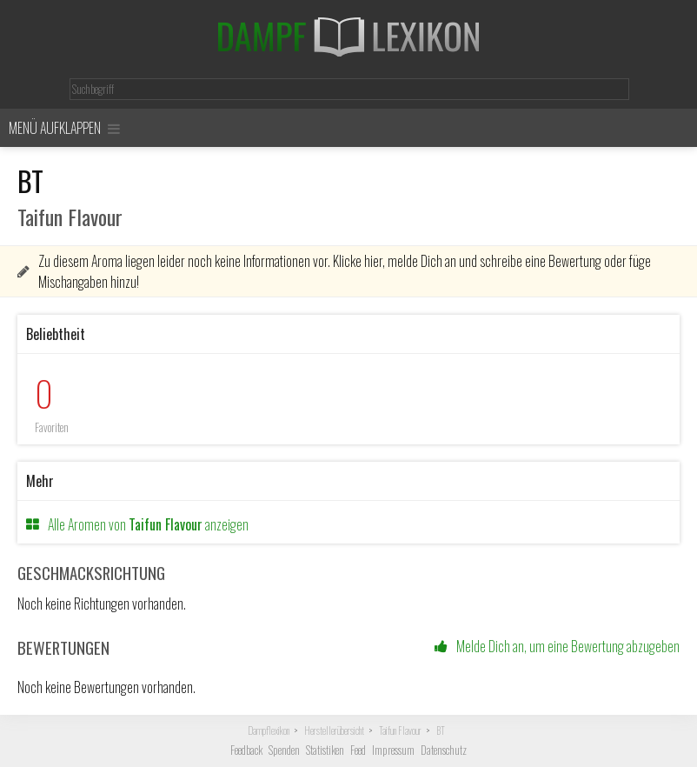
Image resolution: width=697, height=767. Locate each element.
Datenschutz (444, 750)
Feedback (246, 750)
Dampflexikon (268, 730)
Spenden (284, 750)
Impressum (393, 750)
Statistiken (325, 750)
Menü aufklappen (64, 127)
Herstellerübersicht (334, 730)
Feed (358, 750)
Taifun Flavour (400, 730)
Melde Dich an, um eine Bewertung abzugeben (557, 646)
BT (440, 730)
